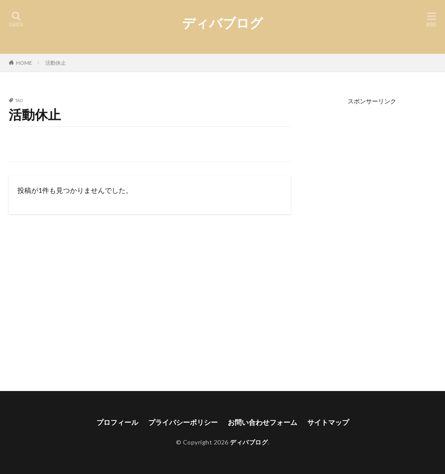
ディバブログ (222, 23)
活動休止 (55, 63)
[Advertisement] (372, 234)
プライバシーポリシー (183, 422)
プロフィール (117, 422)
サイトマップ (328, 422)
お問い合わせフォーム (262, 422)
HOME (24, 63)
